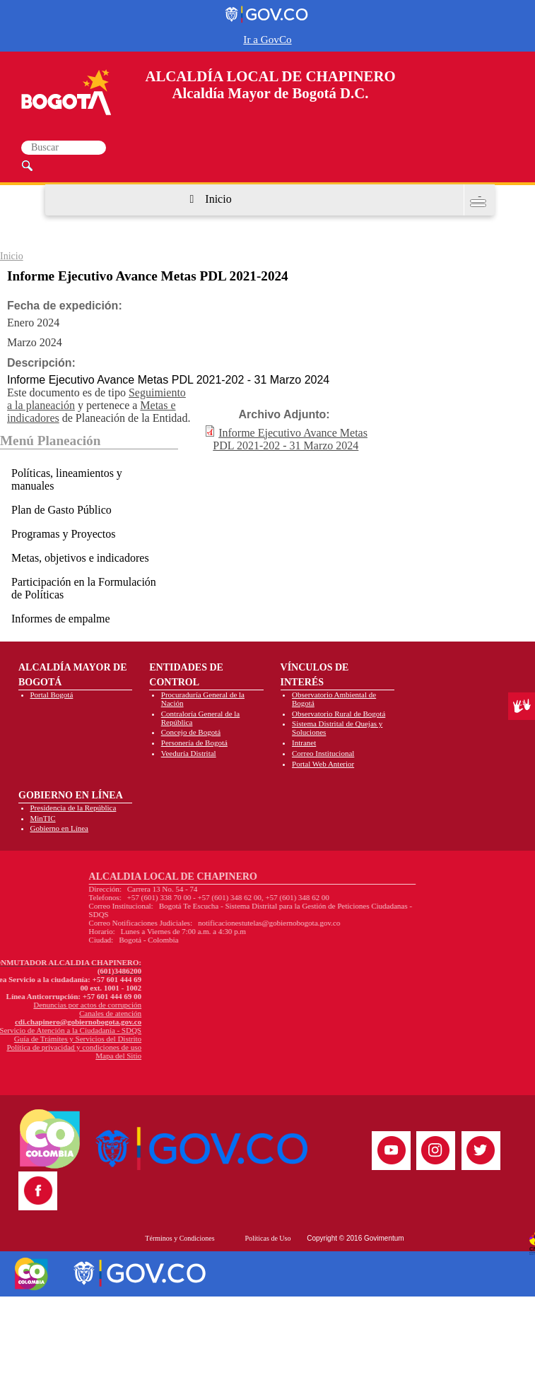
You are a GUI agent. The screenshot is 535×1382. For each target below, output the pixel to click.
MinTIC (43, 818)
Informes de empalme (60, 619)
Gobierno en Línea (59, 828)
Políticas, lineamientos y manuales (66, 479)
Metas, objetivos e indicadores (80, 558)
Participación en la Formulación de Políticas (83, 588)
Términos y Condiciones (179, 1238)
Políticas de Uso (267, 1238)
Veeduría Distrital (188, 753)
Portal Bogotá (52, 694)
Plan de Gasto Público (61, 510)
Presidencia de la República (73, 807)
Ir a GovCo (267, 39)
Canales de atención (39, 1013)
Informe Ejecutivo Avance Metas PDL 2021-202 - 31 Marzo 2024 (290, 439)
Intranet (304, 742)
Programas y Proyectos (63, 534)
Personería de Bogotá (194, 742)
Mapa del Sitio (48, 1055)
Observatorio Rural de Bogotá (338, 713)
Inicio (218, 199)
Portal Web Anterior (323, 764)
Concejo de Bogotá (191, 732)
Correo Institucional (323, 753)
